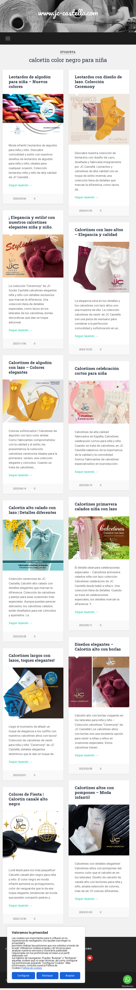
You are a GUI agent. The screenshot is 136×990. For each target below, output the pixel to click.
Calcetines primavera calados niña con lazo (96, 507)
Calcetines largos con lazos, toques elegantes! (32, 658)
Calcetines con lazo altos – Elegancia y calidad (99, 232)
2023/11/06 (19, 343)
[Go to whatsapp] (127, 979)
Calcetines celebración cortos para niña (97, 371)
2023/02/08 (85, 769)
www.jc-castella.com (68, 12)
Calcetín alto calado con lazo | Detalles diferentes (32, 510)
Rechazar (47, 975)
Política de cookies (31, 968)
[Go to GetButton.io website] (127, 986)
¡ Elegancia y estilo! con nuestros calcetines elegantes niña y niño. (32, 222)
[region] (46, 955)
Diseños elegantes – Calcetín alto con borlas (98, 647)
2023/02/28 (19, 637)
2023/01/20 (85, 913)
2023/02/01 (19, 776)
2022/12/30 (19, 919)
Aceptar (70, 975)
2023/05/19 (85, 485)
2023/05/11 (85, 625)
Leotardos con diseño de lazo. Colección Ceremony (98, 81)
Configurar (23, 975)
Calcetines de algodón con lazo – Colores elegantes (30, 367)
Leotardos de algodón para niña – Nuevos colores (30, 81)
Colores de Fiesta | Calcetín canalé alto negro (28, 799)
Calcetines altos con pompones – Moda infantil (94, 793)
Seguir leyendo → (20, 185)
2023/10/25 (85, 349)
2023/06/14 (19, 489)
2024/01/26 (85, 210)
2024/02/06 (19, 198)
